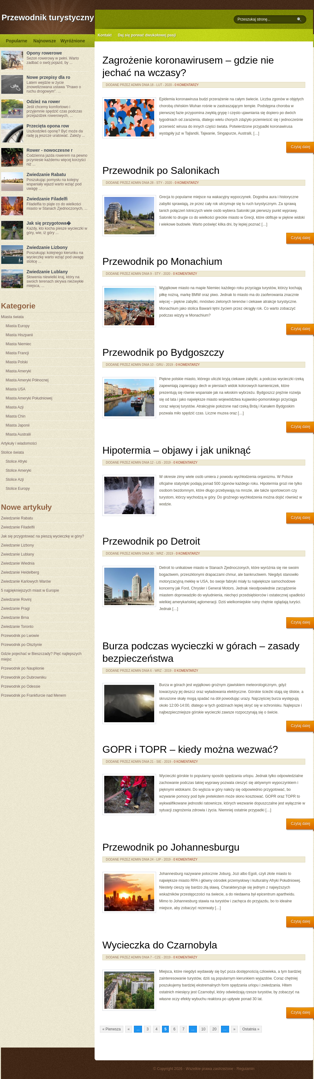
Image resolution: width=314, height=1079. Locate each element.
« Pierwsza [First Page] (111, 1029)
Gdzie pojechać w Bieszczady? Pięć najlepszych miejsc (41, 656)
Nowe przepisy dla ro (48, 77)
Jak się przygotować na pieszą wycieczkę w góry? (42, 536)
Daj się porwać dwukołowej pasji (147, 35)
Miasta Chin (15, 416)
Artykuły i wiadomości (19, 443)
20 (214, 1029)
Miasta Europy (18, 326)
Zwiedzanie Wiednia (17, 563)
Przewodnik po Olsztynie (21, 644)
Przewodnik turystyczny (48, 17)
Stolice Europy (18, 488)
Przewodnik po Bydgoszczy (163, 352)
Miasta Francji (17, 353)
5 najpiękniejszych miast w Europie (30, 590)
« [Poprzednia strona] (129, 1029)
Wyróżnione (72, 40)
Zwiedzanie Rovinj (16, 599)
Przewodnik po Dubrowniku (23, 677)
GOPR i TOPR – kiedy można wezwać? (190, 749)
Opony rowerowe (44, 52)
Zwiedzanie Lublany (47, 271)
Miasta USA (15, 389)
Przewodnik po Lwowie (20, 635)
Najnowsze (44, 40)
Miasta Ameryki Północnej (27, 380)
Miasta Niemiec (18, 344)
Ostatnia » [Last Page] (250, 1029)
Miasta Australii (18, 434)
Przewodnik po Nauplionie (22, 668)
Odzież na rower (43, 101)
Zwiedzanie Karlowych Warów (26, 581)
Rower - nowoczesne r (50, 150)
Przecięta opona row (48, 125)
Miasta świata (12, 317)
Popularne (16, 40)
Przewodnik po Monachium (162, 261)
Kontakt (105, 35)
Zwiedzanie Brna (15, 617)
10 (203, 1029)
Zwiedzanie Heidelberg (20, 572)
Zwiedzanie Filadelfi (47, 198)
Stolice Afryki (16, 461)
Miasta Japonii (18, 425)
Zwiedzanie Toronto (17, 626)
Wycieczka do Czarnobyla (159, 945)
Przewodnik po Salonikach (160, 170)
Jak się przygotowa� (49, 223)
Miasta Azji (14, 407)
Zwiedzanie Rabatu (46, 174)
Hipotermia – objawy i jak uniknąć (176, 450)
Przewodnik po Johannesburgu (170, 847)
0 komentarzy (186, 85)
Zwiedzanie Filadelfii (18, 527)
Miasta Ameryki (18, 371)
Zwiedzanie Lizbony (47, 247)
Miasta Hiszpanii (19, 335)
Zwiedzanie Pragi (15, 608)
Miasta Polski (17, 362)
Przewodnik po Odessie (20, 686)
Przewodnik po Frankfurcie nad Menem (33, 695)
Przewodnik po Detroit (151, 541)
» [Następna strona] (234, 1029)
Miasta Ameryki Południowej (29, 398)
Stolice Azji (15, 479)
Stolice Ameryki (18, 470)
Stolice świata (12, 452)
